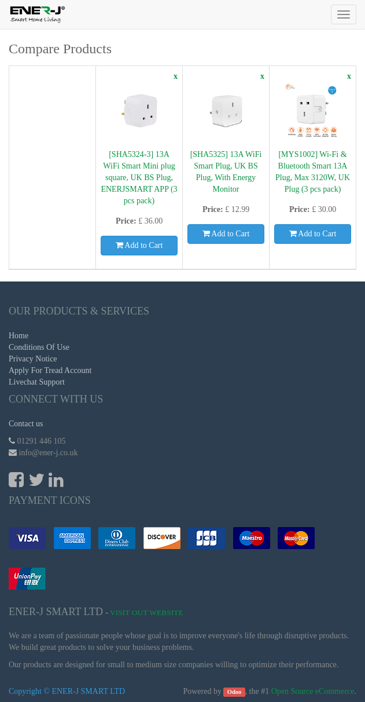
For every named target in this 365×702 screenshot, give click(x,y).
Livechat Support (37, 382)
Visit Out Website (146, 612)
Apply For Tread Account (50, 370)
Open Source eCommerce (313, 691)
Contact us (26, 423)
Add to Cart (139, 245)
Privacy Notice (33, 358)
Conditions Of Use (39, 347)
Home (18, 335)
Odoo (234, 692)
